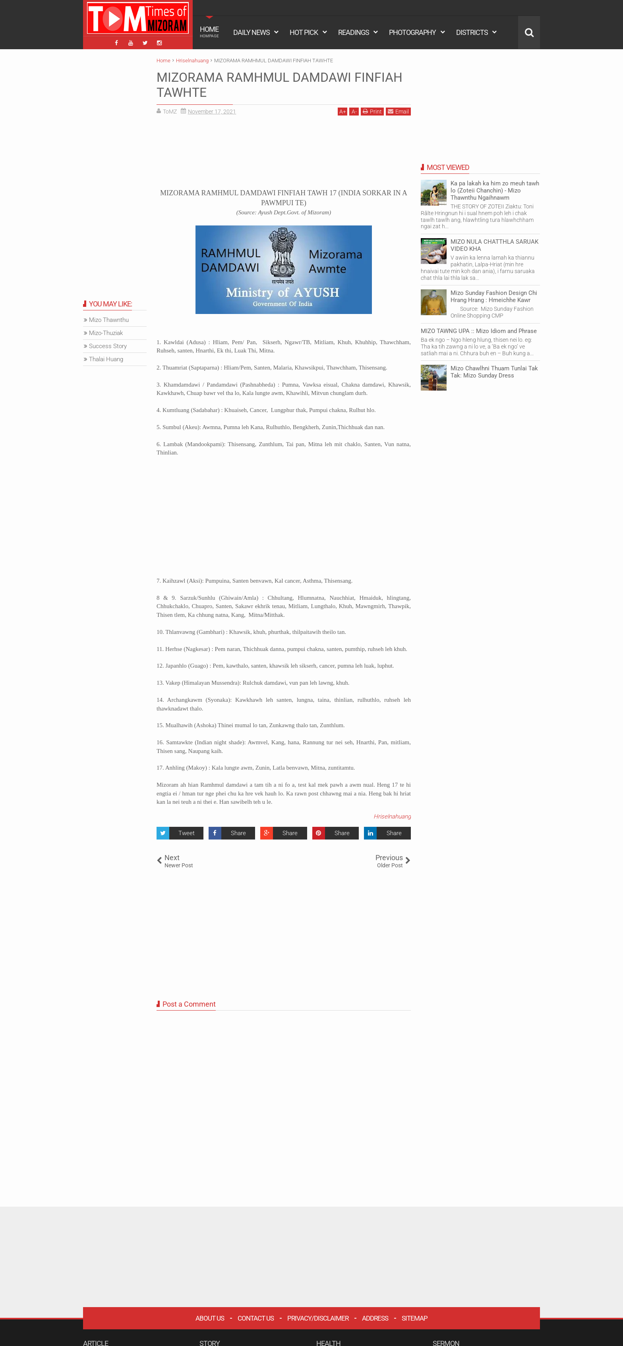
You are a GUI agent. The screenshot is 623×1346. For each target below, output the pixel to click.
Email (398, 111)
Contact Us (256, 1318)
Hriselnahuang (392, 816)
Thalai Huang (106, 359)
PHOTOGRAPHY (412, 32)
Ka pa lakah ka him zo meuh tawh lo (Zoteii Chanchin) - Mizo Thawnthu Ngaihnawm (495, 190)
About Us (209, 1318)
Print (372, 111)
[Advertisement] (284, 154)
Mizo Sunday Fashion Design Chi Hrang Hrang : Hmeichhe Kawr (494, 296)
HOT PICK (304, 32)
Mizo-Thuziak (106, 333)
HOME (209, 32)
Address (375, 1318)
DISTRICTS (472, 32)
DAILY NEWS (251, 32)
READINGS (353, 32)
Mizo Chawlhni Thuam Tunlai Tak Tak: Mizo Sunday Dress (494, 372)
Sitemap (415, 1318)
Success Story (108, 346)
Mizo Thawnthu (109, 320)
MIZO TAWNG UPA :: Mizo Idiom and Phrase (479, 331)
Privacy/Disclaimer (317, 1318)
